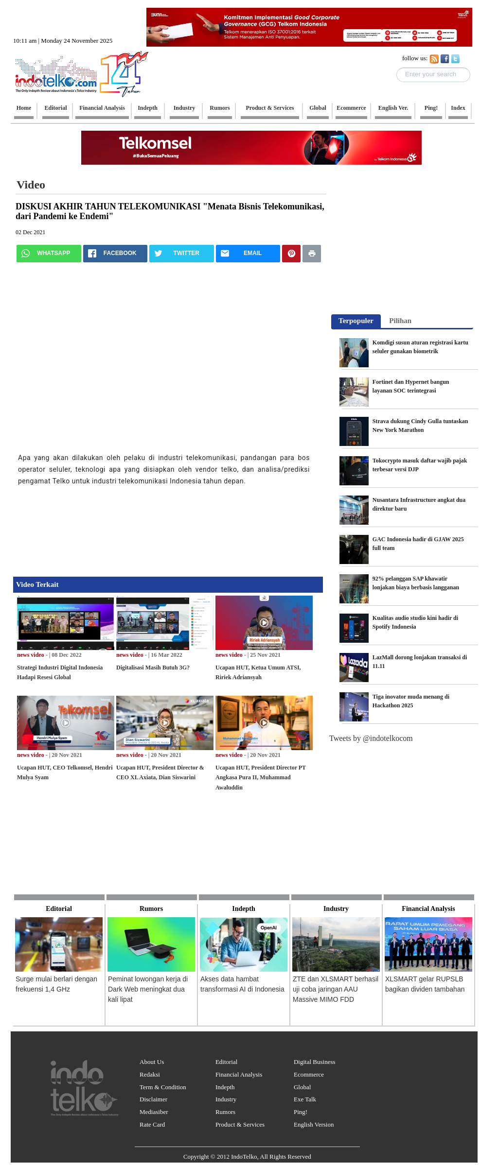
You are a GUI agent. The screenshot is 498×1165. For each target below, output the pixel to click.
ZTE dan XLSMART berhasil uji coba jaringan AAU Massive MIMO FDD (335, 989)
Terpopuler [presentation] (356, 321)
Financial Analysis (238, 1074)
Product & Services (240, 1124)
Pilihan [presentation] (400, 321)
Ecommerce (309, 1074)
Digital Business (315, 1061)
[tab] (356, 321)
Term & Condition (163, 1087)
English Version (314, 1124)
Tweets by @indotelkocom (371, 738)
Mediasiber (154, 1111)
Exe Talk (305, 1099)
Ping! (300, 1111)
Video (31, 184)
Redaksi (150, 1074)
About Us (152, 1061)
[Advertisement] (159, 528)
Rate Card (152, 1124)
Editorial (226, 1061)
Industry (225, 1099)
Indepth (225, 1087)
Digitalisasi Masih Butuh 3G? (153, 667)
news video (30, 654)
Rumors (225, 1111)
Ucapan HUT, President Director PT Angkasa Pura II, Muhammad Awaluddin (260, 777)
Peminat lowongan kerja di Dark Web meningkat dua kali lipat (148, 989)
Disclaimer (153, 1099)
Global (302, 1087)
